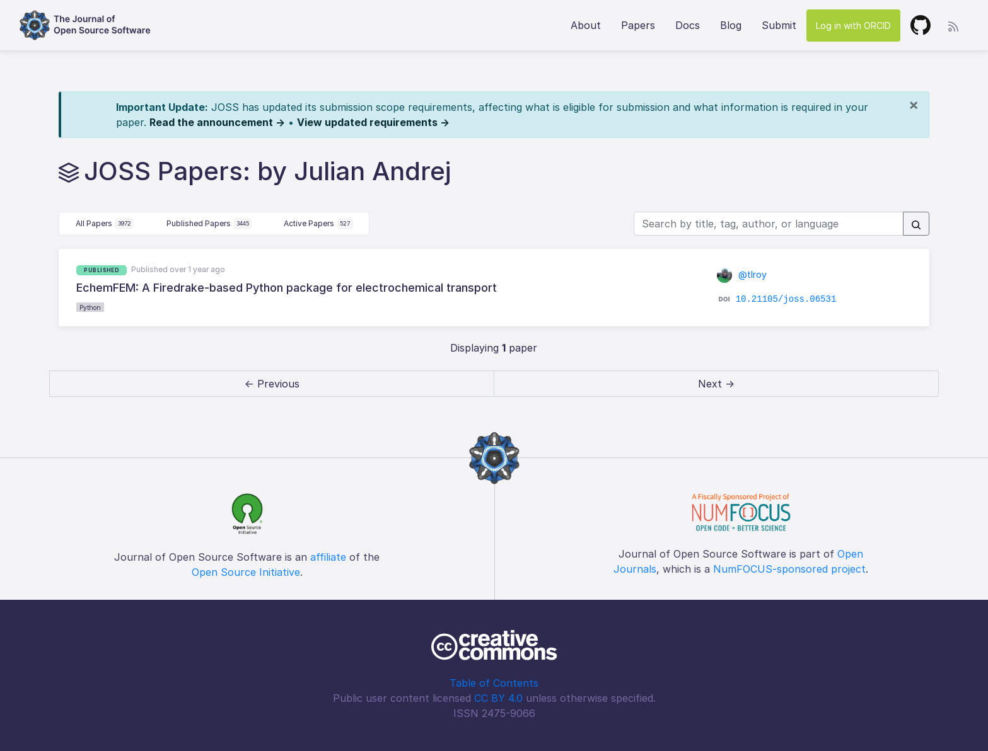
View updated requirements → (373, 122)
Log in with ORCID (853, 25)
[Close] (914, 104)
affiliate (328, 557)
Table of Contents (494, 683)
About (586, 25)
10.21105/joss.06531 (786, 299)
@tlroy (742, 274)
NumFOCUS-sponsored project (789, 569)
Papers (638, 25)
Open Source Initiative (246, 572)
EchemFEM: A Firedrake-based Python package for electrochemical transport (286, 287)
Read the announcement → (217, 122)
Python (90, 307)
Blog (730, 25)
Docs (687, 25)
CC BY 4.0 (498, 698)
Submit (779, 25)
